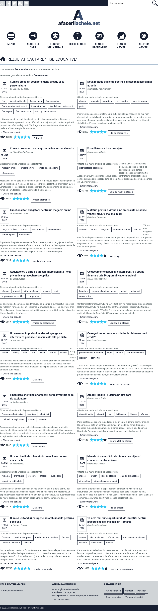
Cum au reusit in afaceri (121, 192)
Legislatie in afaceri (119, 323)
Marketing (115, 256)
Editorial (38, 138)
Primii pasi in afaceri (120, 384)
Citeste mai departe (12, 132)
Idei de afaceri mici (119, 133)
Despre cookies (113, 597)
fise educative (21, 69)
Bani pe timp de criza (13, 590)
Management (39, 446)
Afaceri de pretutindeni (43, 323)
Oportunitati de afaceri (120, 441)
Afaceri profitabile (41, 199)
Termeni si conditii (134, 597)
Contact (129, 590)
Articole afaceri (113, 590)
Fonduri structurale (43, 569)
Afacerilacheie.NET (2, 58)
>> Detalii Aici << (61, 599)
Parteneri (141, 590)
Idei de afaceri (117, 507)
